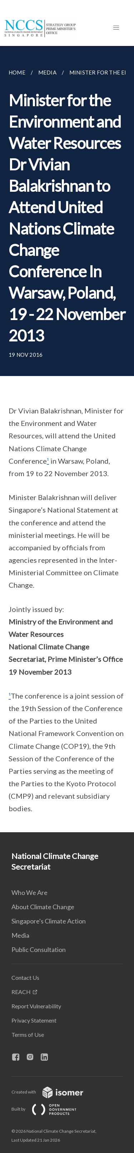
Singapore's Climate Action (48, 921)
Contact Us (25, 977)
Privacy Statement (33, 1020)
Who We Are (29, 892)
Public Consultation (38, 949)
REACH (21, 991)
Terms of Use (27, 1034)
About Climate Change (42, 907)
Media (20, 935)
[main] (67, 439)
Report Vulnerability (36, 1006)
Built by (49, 1109)
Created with (53, 1092)
